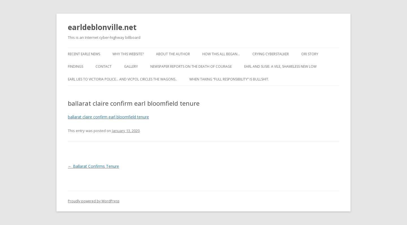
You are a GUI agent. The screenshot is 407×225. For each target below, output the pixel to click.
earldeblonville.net (102, 27)
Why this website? (128, 54)
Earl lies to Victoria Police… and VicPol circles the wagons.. (122, 79)
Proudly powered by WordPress (93, 201)
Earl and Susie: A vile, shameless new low (280, 66)
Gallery (131, 66)
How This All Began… (221, 54)
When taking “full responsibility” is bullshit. (229, 79)
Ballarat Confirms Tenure (93, 166)
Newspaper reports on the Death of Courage (191, 66)
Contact (104, 66)
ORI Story (309, 54)
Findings (75, 66)
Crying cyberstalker (270, 54)
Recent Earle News (84, 54)
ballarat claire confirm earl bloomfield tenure (108, 117)
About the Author (173, 54)
